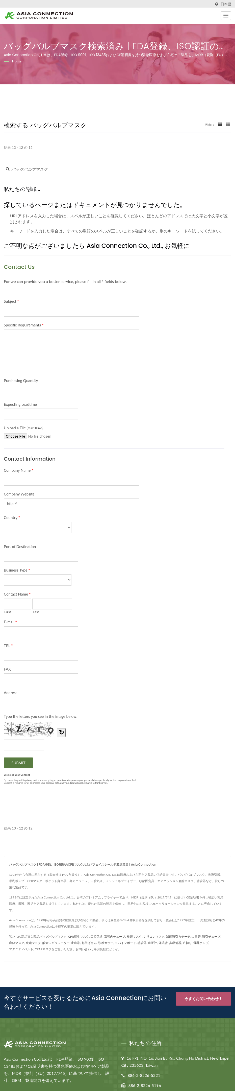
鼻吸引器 (175, 943)
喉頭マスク (134, 936)
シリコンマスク (154, 936)
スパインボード (125, 943)
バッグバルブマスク (53, 936)
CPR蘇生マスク (78, 936)
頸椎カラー (105, 943)
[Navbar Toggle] (226, 15)
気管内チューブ (114, 936)
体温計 (163, 943)
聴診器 (142, 943)
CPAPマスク (43, 949)
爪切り (187, 943)
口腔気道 (96, 936)
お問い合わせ (85, 949)
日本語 (226, 4)
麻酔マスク (16, 943)
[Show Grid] (220, 124)
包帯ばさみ (89, 943)
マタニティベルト (21, 949)
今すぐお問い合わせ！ (203, 998)
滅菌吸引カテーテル (179, 936)
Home (16, 61)
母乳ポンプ (200, 943)
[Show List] (228, 124)
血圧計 (152, 943)
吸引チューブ (211, 936)
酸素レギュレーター (56, 943)
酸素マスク (33, 943)
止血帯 (75, 943)
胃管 (198, 936)
